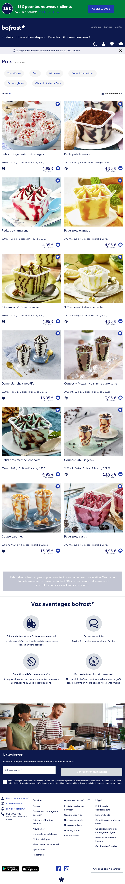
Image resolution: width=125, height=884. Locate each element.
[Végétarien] (4, 168)
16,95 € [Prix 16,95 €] (46, 398)
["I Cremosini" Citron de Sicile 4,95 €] (93, 292)
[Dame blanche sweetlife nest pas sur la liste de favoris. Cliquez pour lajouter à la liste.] (57, 334)
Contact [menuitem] (119, 27)
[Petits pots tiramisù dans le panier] (120, 168)
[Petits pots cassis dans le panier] (120, 551)
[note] (62, 581)
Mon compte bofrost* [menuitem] (15, 797)
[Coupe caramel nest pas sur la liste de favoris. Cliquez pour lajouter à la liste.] (57, 487)
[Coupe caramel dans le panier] (57, 551)
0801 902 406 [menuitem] (11, 812)
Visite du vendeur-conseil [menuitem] (46, 842)
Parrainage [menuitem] (38, 852)
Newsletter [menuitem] (38, 826)
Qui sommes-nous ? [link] (76, 37)
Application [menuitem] (39, 847)
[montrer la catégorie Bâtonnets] (54, 73)
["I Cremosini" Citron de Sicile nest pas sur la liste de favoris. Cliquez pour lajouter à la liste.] (120, 257)
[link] (13, 28)
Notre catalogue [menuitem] (41, 836)
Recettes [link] (54, 37)
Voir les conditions (49, 12)
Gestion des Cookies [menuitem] (106, 844)
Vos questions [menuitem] (71, 833)
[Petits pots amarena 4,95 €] (31, 215)
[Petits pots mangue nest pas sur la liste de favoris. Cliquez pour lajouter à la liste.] (120, 181)
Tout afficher (14, 73)
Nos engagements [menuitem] (73, 817)
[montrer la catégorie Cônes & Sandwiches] (82, 73)
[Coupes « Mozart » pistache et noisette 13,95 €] (93, 368)
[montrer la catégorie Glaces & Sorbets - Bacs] (48, 83)
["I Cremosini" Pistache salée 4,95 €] (31, 292)
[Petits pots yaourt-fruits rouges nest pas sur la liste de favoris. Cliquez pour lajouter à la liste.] (57, 104)
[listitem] (31, 632)
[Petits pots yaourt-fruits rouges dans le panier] (57, 168)
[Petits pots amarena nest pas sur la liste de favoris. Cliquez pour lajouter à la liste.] (57, 181)
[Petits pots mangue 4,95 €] (93, 215)
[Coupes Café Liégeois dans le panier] (120, 474)
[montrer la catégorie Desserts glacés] (15, 83)
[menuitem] (7, 36)
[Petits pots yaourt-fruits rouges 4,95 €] (31, 139)
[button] (101, 9)
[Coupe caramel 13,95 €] (31, 521)
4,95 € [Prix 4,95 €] (47, 168)
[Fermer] (122, 4)
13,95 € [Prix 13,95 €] (108, 398)
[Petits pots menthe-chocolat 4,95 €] (31, 445)
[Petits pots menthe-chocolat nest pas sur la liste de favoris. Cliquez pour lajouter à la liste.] (57, 410)
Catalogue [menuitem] (96, 27)
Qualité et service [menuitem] (73, 812)
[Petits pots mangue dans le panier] (120, 245)
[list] (62, 653)
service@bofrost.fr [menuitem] (13, 807)
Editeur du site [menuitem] (102, 812)
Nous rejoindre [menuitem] (72, 828)
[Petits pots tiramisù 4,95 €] (93, 139)
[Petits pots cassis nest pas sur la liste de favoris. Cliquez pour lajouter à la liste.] (120, 487)
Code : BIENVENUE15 (27, 12)
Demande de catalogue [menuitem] (45, 831)
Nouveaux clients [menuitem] (73, 823)
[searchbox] (4, 44)
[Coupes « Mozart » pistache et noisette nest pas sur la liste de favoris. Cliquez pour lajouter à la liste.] (120, 334)
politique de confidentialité (82, 782)
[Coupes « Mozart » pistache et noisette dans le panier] (120, 398)
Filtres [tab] (8, 94)
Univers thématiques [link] (30, 37)
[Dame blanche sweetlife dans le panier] (57, 398)
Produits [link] (7, 37)
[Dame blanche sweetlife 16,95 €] (31, 368)
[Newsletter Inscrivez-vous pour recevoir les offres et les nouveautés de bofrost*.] (62, 771)
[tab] (103, 43)
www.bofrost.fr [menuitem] (12, 802)
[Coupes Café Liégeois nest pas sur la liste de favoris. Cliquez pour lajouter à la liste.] (120, 410)
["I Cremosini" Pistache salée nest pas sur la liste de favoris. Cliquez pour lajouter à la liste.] (57, 257)
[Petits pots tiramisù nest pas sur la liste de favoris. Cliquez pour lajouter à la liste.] (120, 104)
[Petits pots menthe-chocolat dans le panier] (57, 474)
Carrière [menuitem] (108, 27)
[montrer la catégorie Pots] (35, 73)
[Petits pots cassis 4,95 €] (93, 521)
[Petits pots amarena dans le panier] (57, 245)
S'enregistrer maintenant (92, 770)
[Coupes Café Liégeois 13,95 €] (93, 445)
